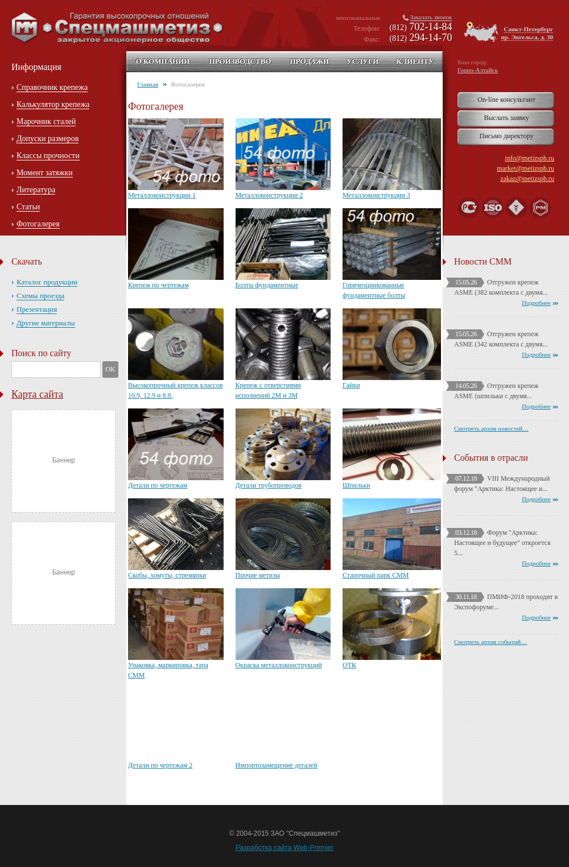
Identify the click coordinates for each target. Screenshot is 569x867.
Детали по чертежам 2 (160, 765)
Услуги (362, 61)
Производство (240, 61)
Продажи (309, 61)
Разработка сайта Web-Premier (285, 848)
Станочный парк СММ (376, 575)
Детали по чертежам (157, 485)
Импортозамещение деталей (277, 765)
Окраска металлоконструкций (279, 665)
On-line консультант (506, 100)
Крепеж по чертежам (158, 285)
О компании (163, 61)
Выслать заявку (506, 118)
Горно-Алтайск (477, 70)
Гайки (351, 385)
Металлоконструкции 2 (269, 195)
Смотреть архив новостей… (491, 428)
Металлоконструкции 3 (376, 195)
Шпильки (356, 485)
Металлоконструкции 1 (162, 195)
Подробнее (536, 302)
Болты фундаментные (267, 285)
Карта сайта (37, 394)
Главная (147, 84)
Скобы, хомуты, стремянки (167, 575)
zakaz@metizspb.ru (527, 179)
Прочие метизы (258, 575)
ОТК (349, 665)
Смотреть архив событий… (490, 641)
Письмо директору (507, 136)
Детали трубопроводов (269, 485)
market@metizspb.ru (525, 168)
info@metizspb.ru (529, 158)
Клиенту (415, 61)
